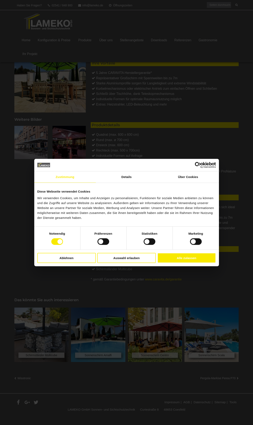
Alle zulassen (186, 258)
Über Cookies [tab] (188, 177)
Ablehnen (66, 258)
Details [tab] (126, 177)
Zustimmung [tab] (65, 177)
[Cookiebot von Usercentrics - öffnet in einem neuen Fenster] (198, 165)
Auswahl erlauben (126, 258)
